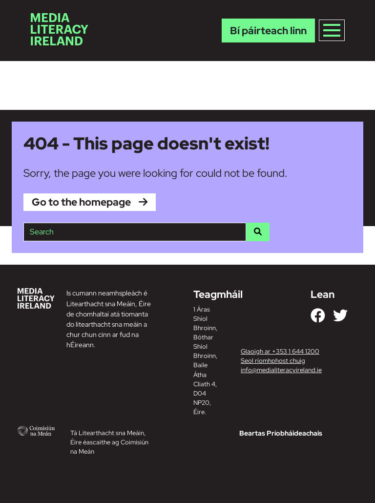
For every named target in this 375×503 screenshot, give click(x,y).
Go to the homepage (81, 202)
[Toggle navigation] (332, 30)
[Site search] (134, 232)
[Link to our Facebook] (318, 315)
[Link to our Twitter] (340, 315)
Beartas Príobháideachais (280, 433)
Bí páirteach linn (268, 30)
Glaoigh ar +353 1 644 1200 (280, 351)
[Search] (258, 232)
